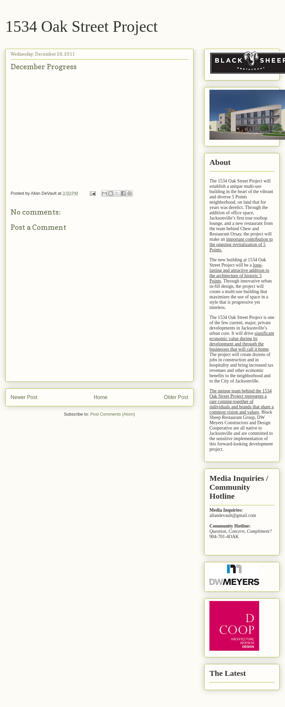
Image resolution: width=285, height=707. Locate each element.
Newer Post (24, 397)
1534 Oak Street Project (81, 26)
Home (101, 397)
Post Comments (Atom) (112, 414)
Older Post (176, 397)
